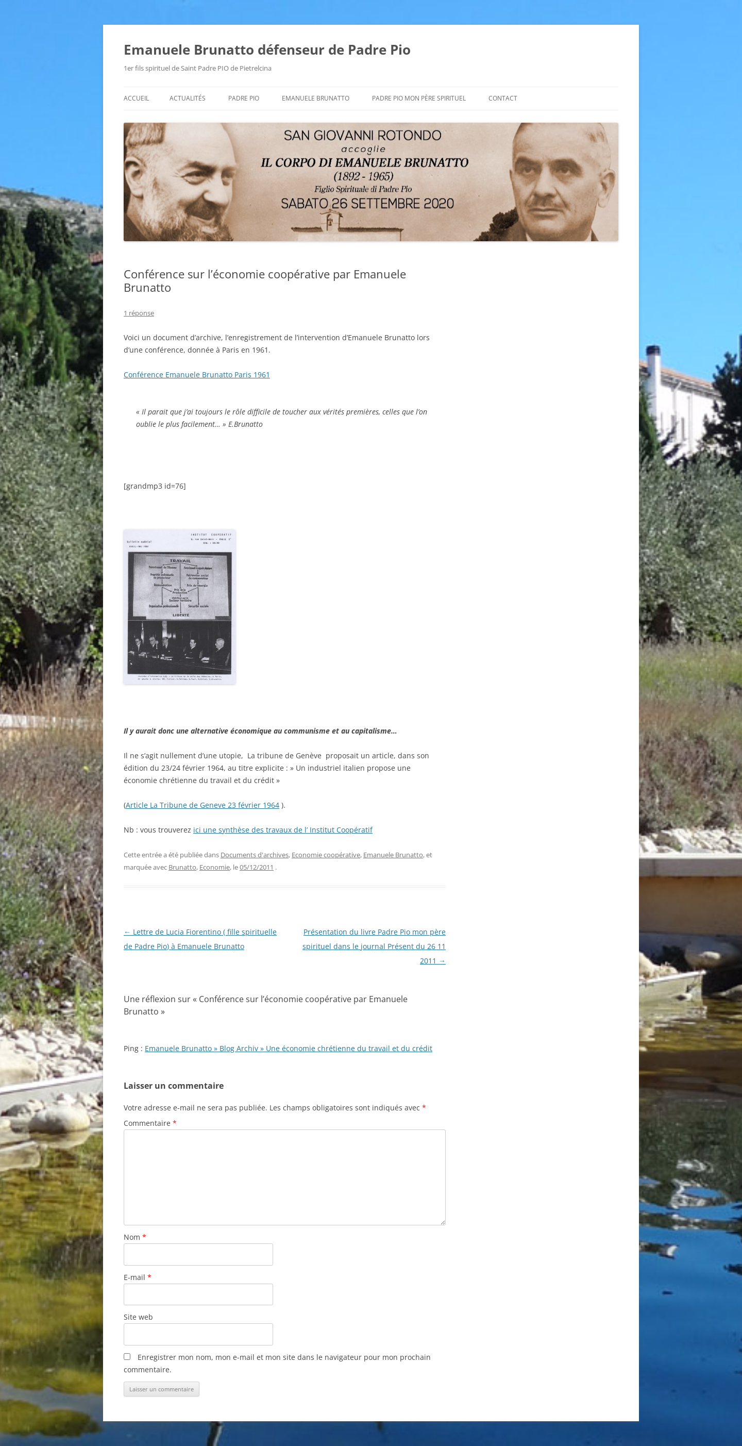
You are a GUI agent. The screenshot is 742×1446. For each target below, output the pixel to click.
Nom (135, 1237)
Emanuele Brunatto (393, 854)
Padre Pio (243, 98)
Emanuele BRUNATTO (315, 98)
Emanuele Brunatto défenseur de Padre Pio (267, 49)
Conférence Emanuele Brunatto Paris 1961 (197, 374)
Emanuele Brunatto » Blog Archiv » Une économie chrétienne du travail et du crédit (288, 1048)
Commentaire (150, 1123)
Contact (502, 98)
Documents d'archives (255, 854)
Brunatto (182, 867)
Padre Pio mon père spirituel (419, 98)
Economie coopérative (326, 854)
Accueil (136, 98)
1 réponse (139, 313)
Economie (214, 867)
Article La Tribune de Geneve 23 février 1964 (202, 805)
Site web (138, 1317)
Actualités (188, 98)
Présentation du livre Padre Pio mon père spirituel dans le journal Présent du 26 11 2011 (374, 946)
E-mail (137, 1277)
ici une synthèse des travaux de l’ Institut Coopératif (283, 830)
